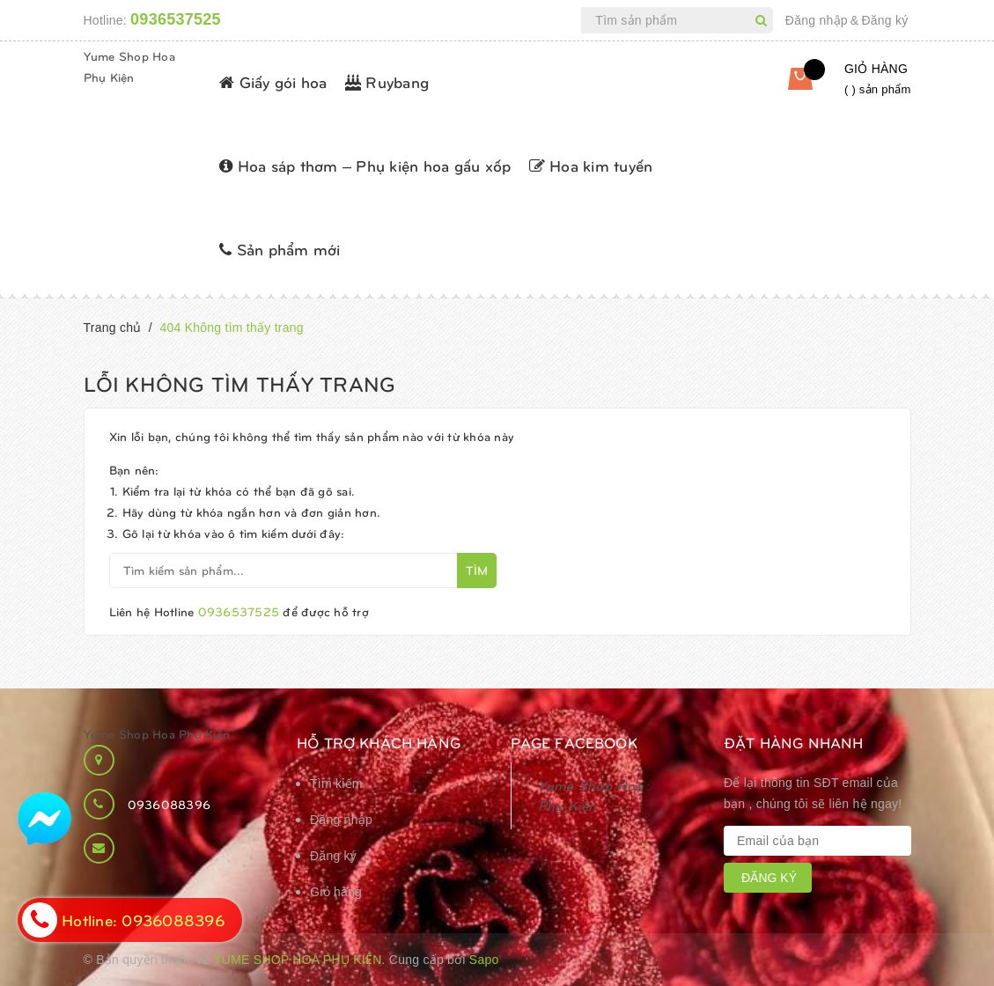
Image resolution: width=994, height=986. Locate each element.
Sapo (484, 960)
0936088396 (169, 804)
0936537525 (175, 19)
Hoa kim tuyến (591, 165)
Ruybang (387, 81)
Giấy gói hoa (273, 81)
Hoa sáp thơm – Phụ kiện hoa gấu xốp (365, 165)
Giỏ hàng (336, 892)
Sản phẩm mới (280, 249)
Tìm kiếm (336, 783)
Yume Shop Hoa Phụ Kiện (157, 733)
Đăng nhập (816, 20)
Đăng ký (884, 20)
